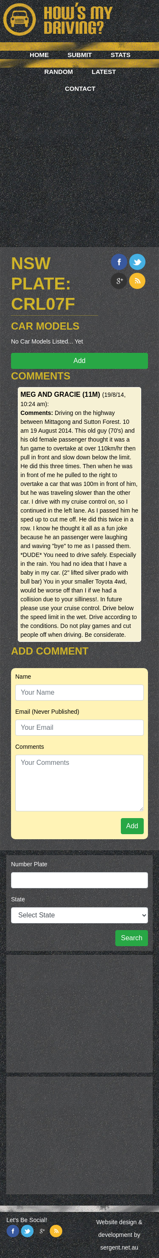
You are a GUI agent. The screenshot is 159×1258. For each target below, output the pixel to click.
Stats (121, 54)
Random (59, 71)
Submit (79, 54)
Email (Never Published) (47, 711)
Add (79, 360)
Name (23, 676)
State (18, 899)
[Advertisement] (79, 159)
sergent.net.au (119, 1247)
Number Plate (29, 864)
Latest (104, 71)
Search (131, 937)
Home (39, 54)
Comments (29, 746)
